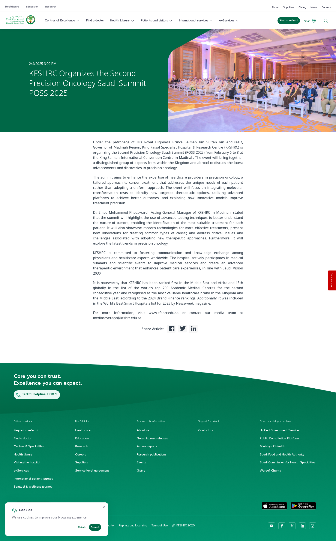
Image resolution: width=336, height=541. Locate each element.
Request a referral (26, 430)
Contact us (205, 430)
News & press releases (152, 438)
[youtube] (271, 525)
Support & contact (208, 421)
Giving (302, 7)
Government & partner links (275, 421)
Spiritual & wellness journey (33, 487)
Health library (23, 454)
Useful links (82, 421)
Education (32, 7)
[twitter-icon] (292, 525)
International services (196, 20)
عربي (310, 20)
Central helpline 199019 (36, 394)
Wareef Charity (270, 471)
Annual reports (147, 446)
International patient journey (33, 479)
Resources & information (151, 421)
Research (50, 7)
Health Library (122, 20)
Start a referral (288, 21)
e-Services (229, 20)
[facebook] (281, 525)
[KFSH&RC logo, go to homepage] (20, 24)
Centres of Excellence (62, 20)
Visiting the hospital (27, 463)
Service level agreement (92, 471)
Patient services (23, 421)
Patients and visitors (157, 20)
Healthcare (12, 7)
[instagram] (312, 525)
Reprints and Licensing (133, 525)
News (313, 7)
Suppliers (288, 7)
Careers (326, 7)
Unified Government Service (279, 430)
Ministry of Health (272, 446)
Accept (95, 527)
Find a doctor (95, 20)
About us (143, 430)
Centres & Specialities (29, 446)
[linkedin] (302, 525)
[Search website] (326, 21)
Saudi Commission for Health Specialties (287, 463)
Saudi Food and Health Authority (282, 454)
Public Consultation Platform (279, 438)
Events (141, 463)
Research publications (151, 454)
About (275, 7)
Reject (82, 527)
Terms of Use (160, 525)
